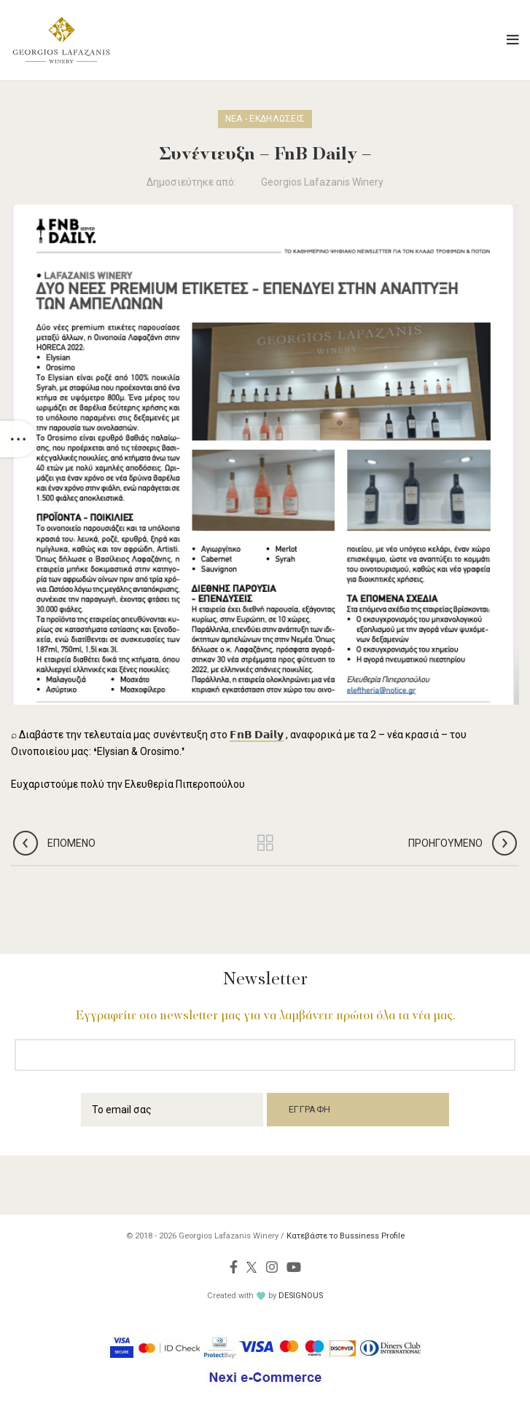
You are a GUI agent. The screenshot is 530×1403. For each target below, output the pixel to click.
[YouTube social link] (293, 1267)
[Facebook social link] (233, 1267)
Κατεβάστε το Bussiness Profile (346, 1236)
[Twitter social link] (252, 1267)
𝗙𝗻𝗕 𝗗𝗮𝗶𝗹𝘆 (257, 734)
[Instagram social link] (272, 1267)
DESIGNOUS (300, 1295)
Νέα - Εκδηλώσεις (265, 119)
